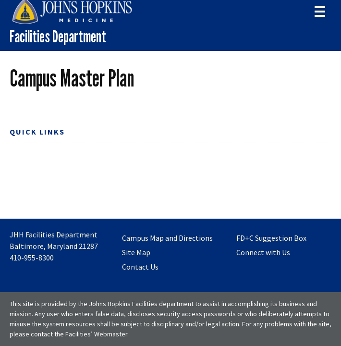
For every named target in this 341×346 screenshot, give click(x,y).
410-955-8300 (32, 257)
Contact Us (140, 267)
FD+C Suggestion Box (271, 238)
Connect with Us (263, 252)
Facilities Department (58, 36)
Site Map (136, 252)
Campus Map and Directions (167, 238)
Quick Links (37, 131)
